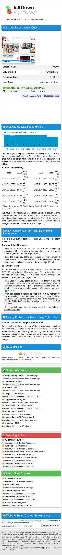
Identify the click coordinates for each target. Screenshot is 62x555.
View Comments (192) (32, 96)
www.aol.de (10, 417)
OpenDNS (52, 299)
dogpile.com (10, 399)
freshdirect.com (12, 496)
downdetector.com (13, 458)
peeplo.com (10, 393)
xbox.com (9, 485)
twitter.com (10, 440)
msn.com (9, 423)
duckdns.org (11, 446)
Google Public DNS (13, 301)
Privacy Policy (38, 548)
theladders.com (12, 463)
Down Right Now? (50, 525)
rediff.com (9, 381)
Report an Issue (51, 96)
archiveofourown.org (14, 452)
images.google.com (14, 376)
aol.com (8, 387)
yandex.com (10, 411)
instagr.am (10, 502)
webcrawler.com (12, 405)
